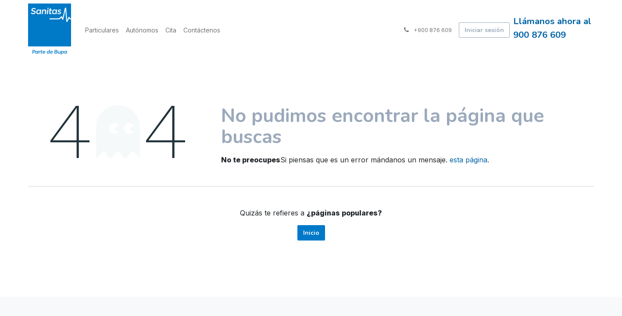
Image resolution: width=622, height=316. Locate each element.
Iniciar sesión (484, 30)
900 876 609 (539, 35)
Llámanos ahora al (553, 21)
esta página (468, 159)
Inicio (311, 233)
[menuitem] (102, 30)
